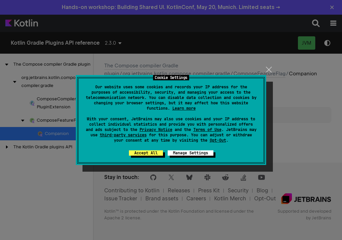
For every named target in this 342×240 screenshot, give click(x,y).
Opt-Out (218, 140)
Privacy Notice (156, 129)
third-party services (123, 135)
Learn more (184, 108)
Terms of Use (207, 129)
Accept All (146, 153)
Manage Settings (190, 153)
